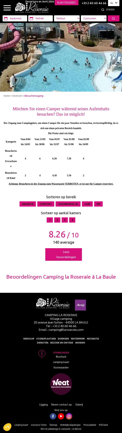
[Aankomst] (15, 18)
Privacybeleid (89, 425)
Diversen (17, 95)
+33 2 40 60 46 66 (94, 3)
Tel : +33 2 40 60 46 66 (61, 326)
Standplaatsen (46, 338)
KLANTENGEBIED (66, 2)
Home (7, 95)
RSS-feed (103, 425)
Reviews (80, 342)
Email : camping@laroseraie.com (61, 329)
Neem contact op (61, 404)
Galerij (79, 404)
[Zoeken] (114, 9)
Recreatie (93, 338)
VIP (98, 204)
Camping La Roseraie (61, 315)
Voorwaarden (61, 367)
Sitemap (53, 425)
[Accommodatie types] (93, 18)
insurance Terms (39, 425)
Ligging (43, 404)
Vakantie (27, 204)
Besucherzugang (34, 95)
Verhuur (28, 338)
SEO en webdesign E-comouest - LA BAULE (61, 429)
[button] (7, 427)
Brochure (61, 356)
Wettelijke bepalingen (70, 425)
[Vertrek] (40, 18)
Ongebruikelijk (68, 204)
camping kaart (61, 362)
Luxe (87, 204)
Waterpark (78, 338)
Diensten (42, 342)
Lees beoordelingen (66, 254)
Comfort (46, 204)
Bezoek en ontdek (61, 342)
